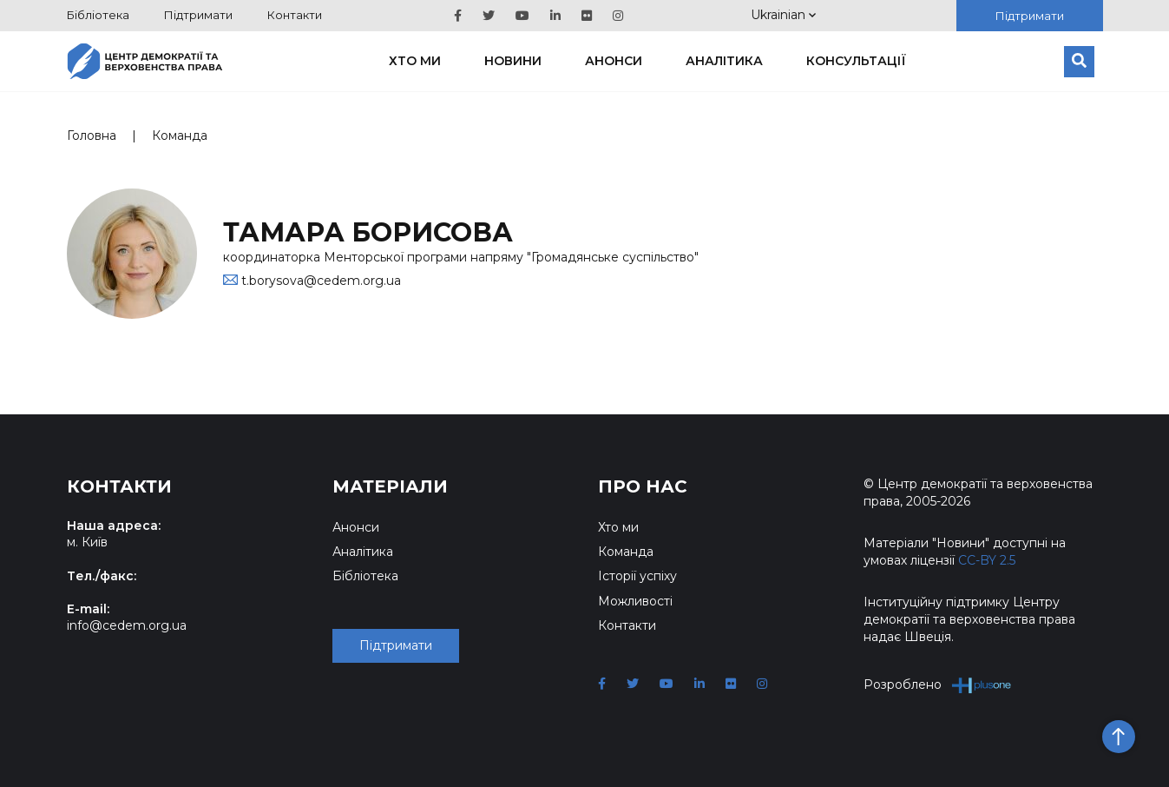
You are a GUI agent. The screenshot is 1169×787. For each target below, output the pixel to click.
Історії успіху (637, 576)
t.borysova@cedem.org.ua (321, 280)
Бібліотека (98, 15)
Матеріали (390, 486)
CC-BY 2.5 (986, 560)
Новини (513, 61)
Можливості (635, 601)
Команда (179, 135)
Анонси (613, 61)
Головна (91, 135)
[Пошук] (1079, 61)
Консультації (856, 61)
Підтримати (198, 15)
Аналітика (724, 61)
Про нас (642, 486)
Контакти (294, 15)
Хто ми (415, 61)
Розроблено (938, 685)
